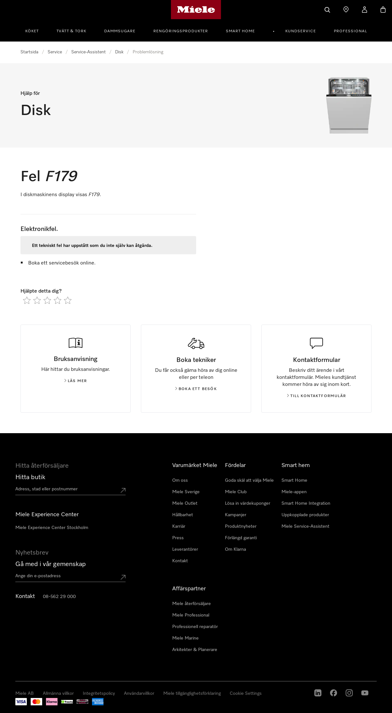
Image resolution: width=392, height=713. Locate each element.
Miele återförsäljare (191, 604)
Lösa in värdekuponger (247, 503)
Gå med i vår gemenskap (50, 564)
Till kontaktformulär (316, 396)
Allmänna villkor (58, 693)
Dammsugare (119, 31)
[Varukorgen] (383, 9)
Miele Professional (190, 615)
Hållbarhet (182, 515)
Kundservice (300, 31)
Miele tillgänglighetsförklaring (192, 693)
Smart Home (240, 31)
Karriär (178, 526)
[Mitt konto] (364, 9)
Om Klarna (235, 549)
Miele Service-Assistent (305, 526)
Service (55, 52)
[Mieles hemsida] (196, 9)
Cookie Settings (246, 693)
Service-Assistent (88, 52)
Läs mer (75, 381)
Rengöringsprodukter (180, 31)
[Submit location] (123, 490)
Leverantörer (185, 549)
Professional (350, 31)
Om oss (180, 480)
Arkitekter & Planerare (194, 650)
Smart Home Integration (305, 503)
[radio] (27, 300)
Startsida (29, 52)
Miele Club (236, 492)
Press (178, 538)
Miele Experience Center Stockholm (51, 527)
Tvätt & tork (71, 31)
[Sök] (327, 9)
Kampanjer (235, 515)
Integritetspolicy (99, 693)
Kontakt (180, 561)
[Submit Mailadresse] (123, 577)
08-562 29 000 (59, 596)
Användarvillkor (139, 693)
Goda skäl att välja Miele (249, 480)
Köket (32, 31)
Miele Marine (185, 638)
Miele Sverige (186, 492)
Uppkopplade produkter (305, 515)
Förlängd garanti (241, 538)
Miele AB (24, 693)
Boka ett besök (196, 389)
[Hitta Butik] (346, 9)
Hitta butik (30, 477)
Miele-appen (294, 492)
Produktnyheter (241, 526)
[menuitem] (35, 30)
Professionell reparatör (195, 627)
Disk (119, 52)
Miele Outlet (184, 503)
